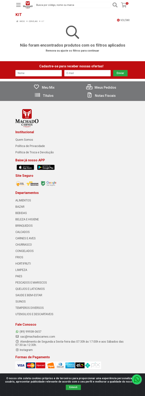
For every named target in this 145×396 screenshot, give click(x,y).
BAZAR (19, 206)
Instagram (24, 350)
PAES (18, 276)
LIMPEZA (21, 270)
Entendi (73, 387)
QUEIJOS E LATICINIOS (30, 289)
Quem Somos (24, 139)
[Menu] (18, 5)
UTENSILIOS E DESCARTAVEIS (34, 314)
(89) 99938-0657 (28, 331)
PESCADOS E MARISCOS (31, 282)
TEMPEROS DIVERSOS (29, 308)
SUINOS (20, 301)
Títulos (44, 96)
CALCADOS (22, 232)
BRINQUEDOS (24, 225)
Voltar (123, 20)
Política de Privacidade (30, 146)
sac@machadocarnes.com (35, 336)
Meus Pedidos (101, 87)
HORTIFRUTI (23, 263)
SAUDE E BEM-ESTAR (28, 295)
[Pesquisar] (115, 5)
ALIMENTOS (23, 200)
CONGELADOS (24, 251)
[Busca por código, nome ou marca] (72, 5)
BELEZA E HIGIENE (27, 219)
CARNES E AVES (25, 238)
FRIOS (19, 257)
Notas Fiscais (101, 96)
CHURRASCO (23, 244)
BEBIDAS (21, 213)
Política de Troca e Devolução (34, 152)
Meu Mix (44, 87)
